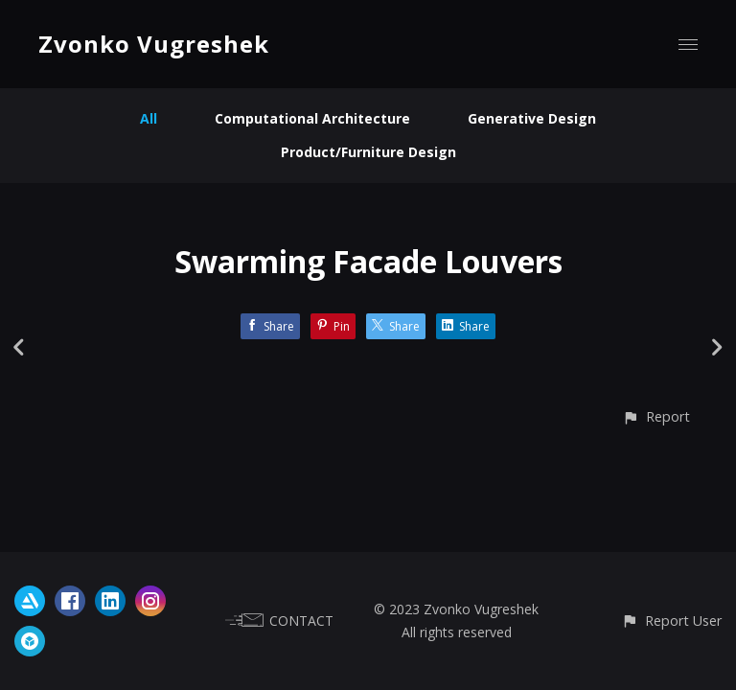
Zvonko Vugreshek (153, 43)
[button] (656, 416)
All (148, 118)
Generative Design (532, 118)
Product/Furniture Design (368, 152)
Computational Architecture (312, 118)
